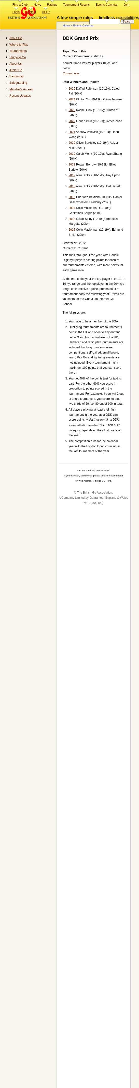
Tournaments (18, 51)
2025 (72, 88)
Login (16, 12)
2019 (72, 153)
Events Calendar (107, 4)
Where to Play (18, 44)
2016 (72, 186)
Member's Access (21, 89)
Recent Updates (20, 95)
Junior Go (15, 70)
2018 (72, 164)
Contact (31, 12)
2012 (72, 229)
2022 (72, 121)
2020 (72, 142)
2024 (72, 99)
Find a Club (20, 4)
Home (66, 25)
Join (126, 4)
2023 (72, 110)
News (37, 4)
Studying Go (17, 57)
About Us (15, 63)
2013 (72, 219)
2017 (72, 175)
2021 (72, 132)
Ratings (52, 4)
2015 (72, 197)
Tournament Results (76, 4)
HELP (46, 12)
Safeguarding (18, 82)
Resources (16, 76)
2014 (72, 208)
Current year (71, 73)
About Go (15, 38)
